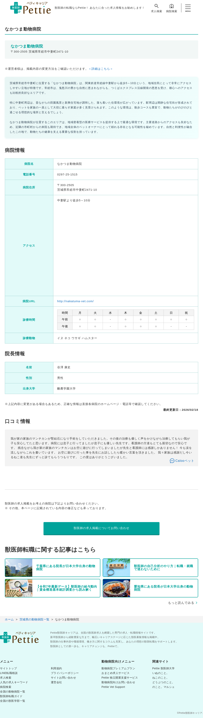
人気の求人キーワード (14, 682)
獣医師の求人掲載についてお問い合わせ (101, 528)
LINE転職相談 (9, 673)
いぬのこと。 (160, 673)
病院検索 (171, 8)
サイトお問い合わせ (63, 677)
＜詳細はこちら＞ (100, 68)
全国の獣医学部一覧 (12, 700)
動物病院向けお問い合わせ (118, 682)
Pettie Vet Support (113, 686)
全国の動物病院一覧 (12, 691)
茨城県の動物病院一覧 (34, 619)
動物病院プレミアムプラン (118, 668)
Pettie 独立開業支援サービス (120, 677)
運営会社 (56, 682)
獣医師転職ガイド (11, 696)
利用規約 (56, 668)
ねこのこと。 (160, 677)
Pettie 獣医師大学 (163, 668)
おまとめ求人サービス (116, 673)
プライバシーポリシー (65, 673)
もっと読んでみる (181, 602)
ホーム (9, 619)
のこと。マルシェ (163, 686)
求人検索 (156, 8)
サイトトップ (8, 668)
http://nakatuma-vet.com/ (75, 301)
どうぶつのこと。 (163, 682)
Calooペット (184, 460)
